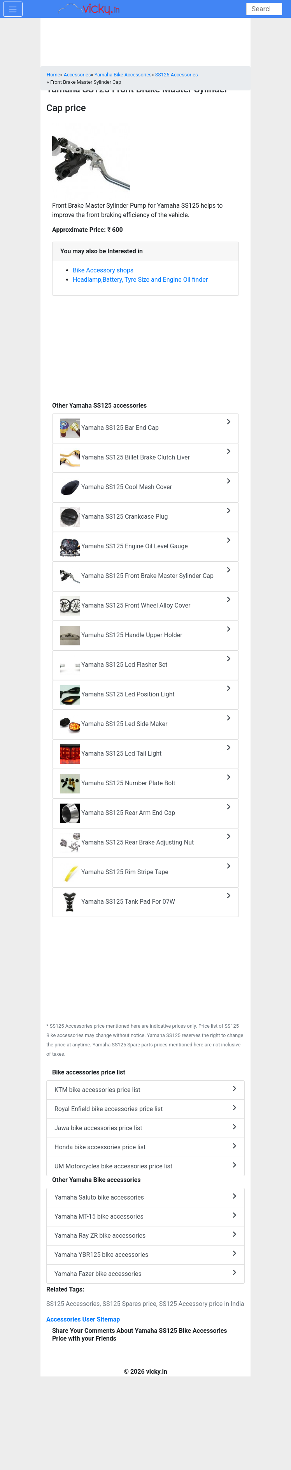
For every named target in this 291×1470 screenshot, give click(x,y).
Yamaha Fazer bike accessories (145, 1273)
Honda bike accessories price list (145, 1147)
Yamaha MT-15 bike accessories (145, 1216)
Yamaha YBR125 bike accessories (145, 1254)
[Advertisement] (145, 344)
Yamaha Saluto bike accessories (145, 1197)
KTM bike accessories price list (145, 1089)
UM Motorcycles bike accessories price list (145, 1166)
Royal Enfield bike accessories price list (145, 1108)
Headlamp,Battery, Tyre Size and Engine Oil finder (140, 279)
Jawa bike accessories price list (145, 1128)
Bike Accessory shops (103, 270)
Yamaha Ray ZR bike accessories (145, 1235)
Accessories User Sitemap (83, 1319)
